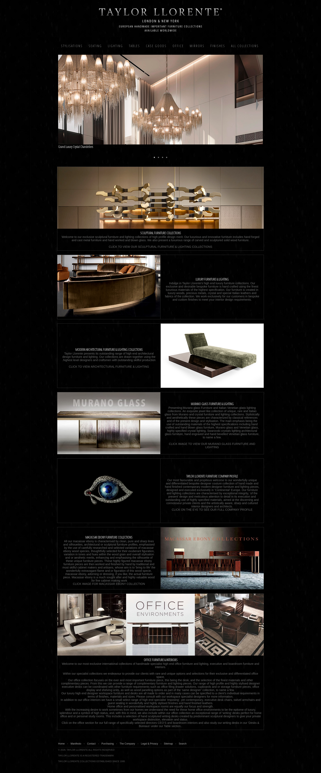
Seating (95, 46)
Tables (134, 46)
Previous (63, 104)
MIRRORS (197, 46)
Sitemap (168, 743)
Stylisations (72, 46)
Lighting (115, 46)
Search (182, 743)
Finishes (217, 46)
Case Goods (156, 46)
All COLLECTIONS (245, 46)
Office (178, 46)
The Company (127, 743)
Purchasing (107, 743)
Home (61, 743)
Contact (91, 743)
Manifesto (76, 743)
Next (257, 104)
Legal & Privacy (149, 743)
